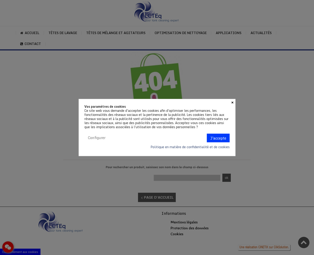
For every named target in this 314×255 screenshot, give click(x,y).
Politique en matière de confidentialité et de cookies (190, 147)
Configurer (97, 138)
